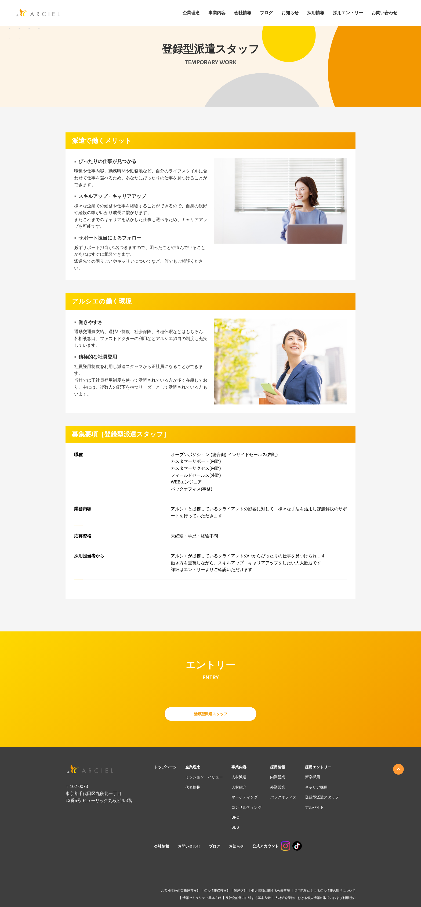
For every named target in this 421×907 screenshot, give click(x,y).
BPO (235, 817)
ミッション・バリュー (204, 777)
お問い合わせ (384, 13)
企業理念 (191, 13)
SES (235, 827)
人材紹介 (238, 787)
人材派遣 (238, 777)
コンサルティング (246, 807)
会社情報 (242, 13)
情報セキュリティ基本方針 (202, 898)
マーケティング (244, 797)
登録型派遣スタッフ (210, 713)
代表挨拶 (192, 787)
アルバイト (314, 807)
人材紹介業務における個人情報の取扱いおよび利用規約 (315, 898)
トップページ (165, 767)
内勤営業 (277, 777)
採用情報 (277, 767)
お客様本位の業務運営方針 (180, 890)
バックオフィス (283, 797)
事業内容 (217, 13)
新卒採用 (312, 777)
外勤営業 (277, 787)
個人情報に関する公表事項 (270, 890)
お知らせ (290, 13)
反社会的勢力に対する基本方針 (248, 898)
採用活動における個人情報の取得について (324, 890)
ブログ (266, 13)
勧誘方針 (240, 890)
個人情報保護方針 (217, 890)
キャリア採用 (316, 787)
